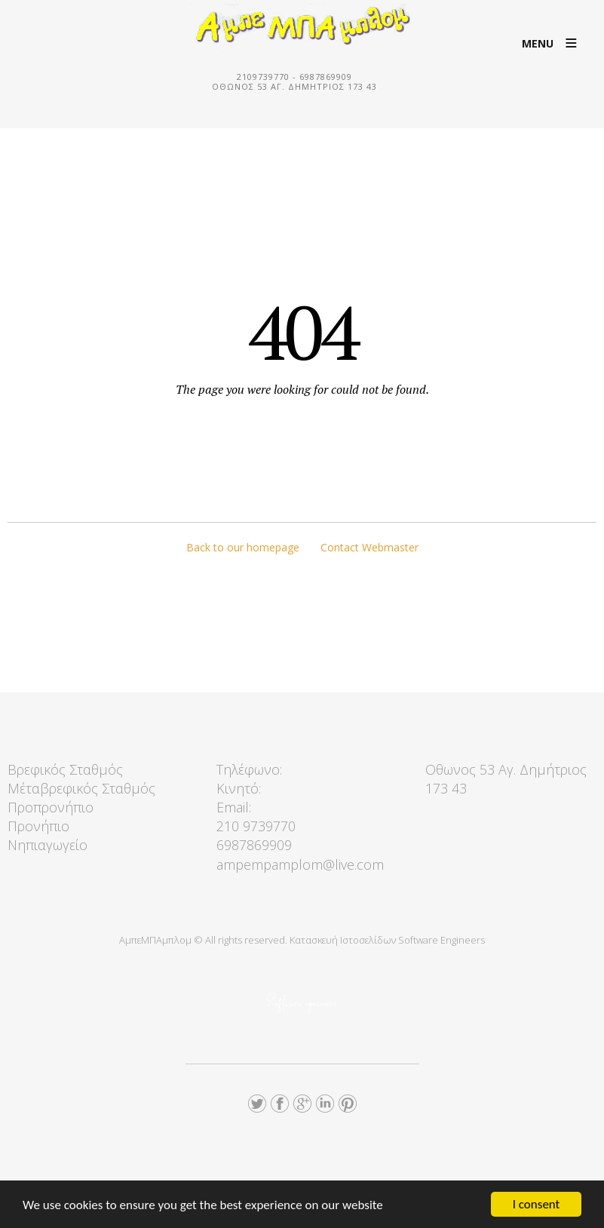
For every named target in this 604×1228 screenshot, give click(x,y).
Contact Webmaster (369, 547)
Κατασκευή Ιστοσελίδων (343, 940)
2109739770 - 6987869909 (294, 76)
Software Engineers (441, 940)
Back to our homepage (242, 547)
